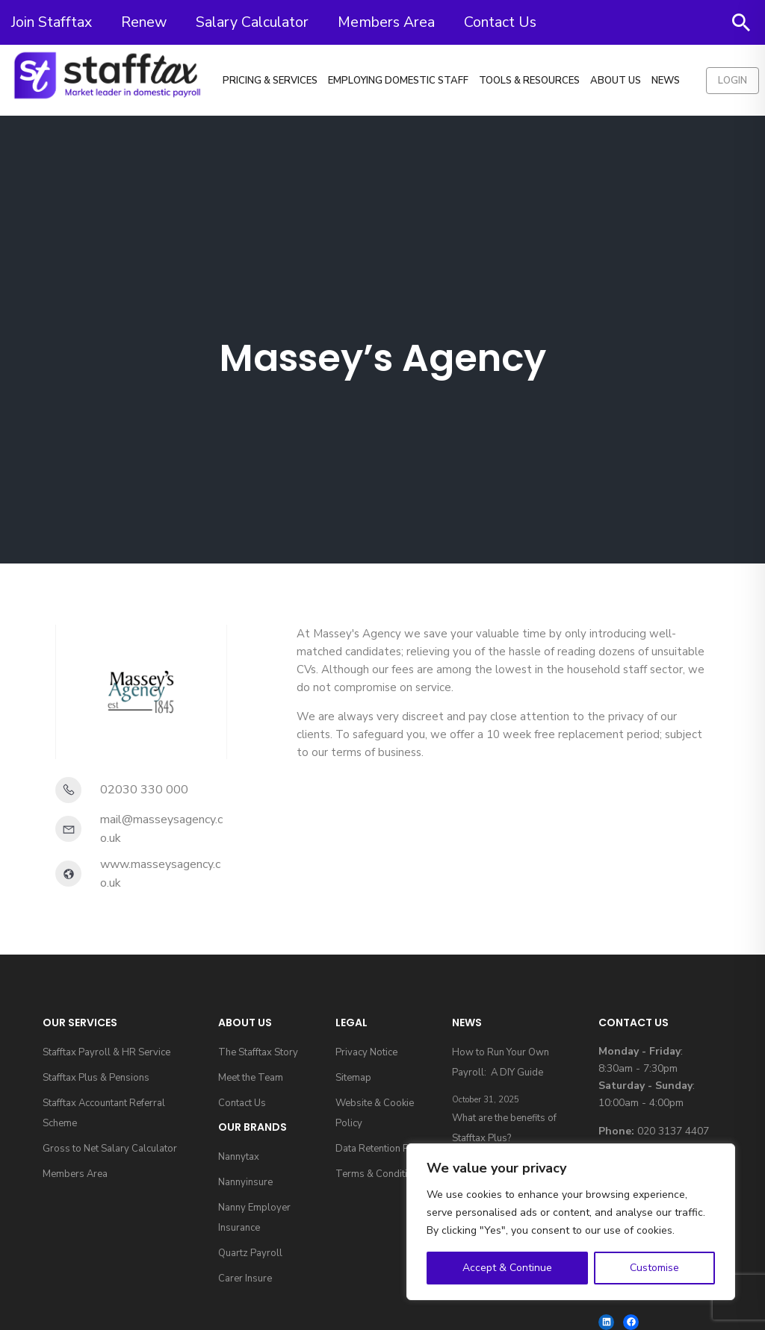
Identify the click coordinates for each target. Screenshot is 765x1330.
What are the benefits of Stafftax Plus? (504, 1128)
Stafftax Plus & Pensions (96, 1077)
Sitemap (353, 1077)
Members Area (386, 22)
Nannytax (238, 1157)
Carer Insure (245, 1278)
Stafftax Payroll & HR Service (106, 1052)
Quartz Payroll (250, 1253)
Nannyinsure (245, 1182)
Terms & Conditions (379, 1174)
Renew (144, 22)
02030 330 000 (144, 789)
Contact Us (500, 22)
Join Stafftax (51, 22)
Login (732, 80)
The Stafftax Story (258, 1052)
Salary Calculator (252, 22)
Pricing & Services (270, 80)
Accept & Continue (507, 1268)
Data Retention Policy (382, 1148)
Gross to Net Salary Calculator (110, 1148)
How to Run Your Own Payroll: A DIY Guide (500, 1062)
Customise (654, 1268)
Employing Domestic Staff (398, 80)
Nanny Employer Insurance (254, 1217)
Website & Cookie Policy (374, 1113)
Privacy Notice (366, 1052)
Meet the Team (250, 1077)
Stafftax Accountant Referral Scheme (104, 1113)
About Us (615, 80)
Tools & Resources (529, 80)
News (665, 80)
